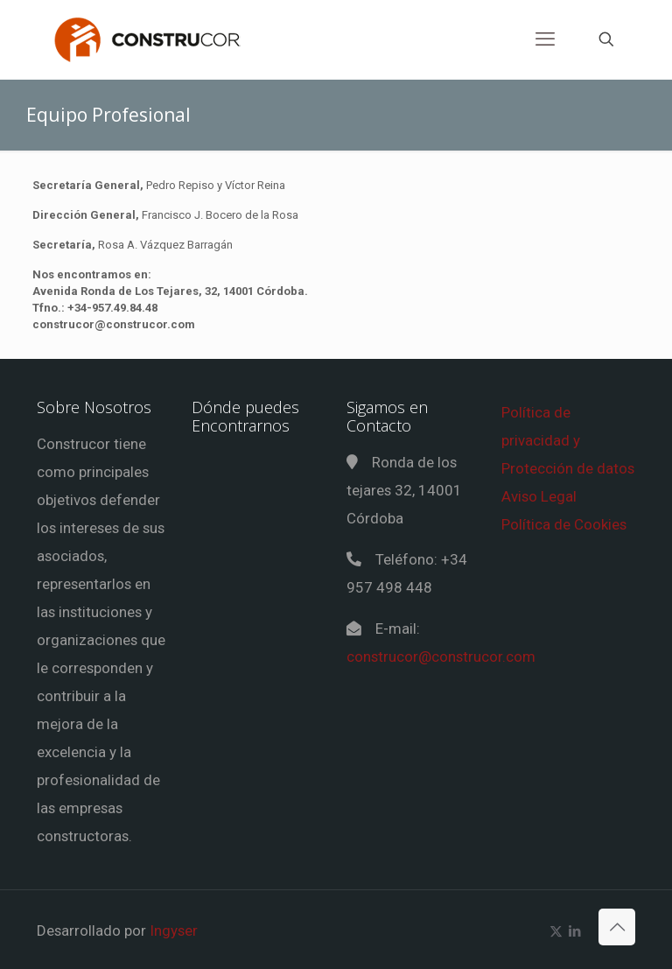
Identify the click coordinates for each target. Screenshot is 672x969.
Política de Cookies (563, 524)
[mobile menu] (545, 39)
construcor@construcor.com (441, 656)
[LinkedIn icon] (574, 931)
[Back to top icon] (616, 927)
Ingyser (174, 930)
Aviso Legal (539, 496)
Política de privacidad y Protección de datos (567, 440)
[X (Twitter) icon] (556, 931)
